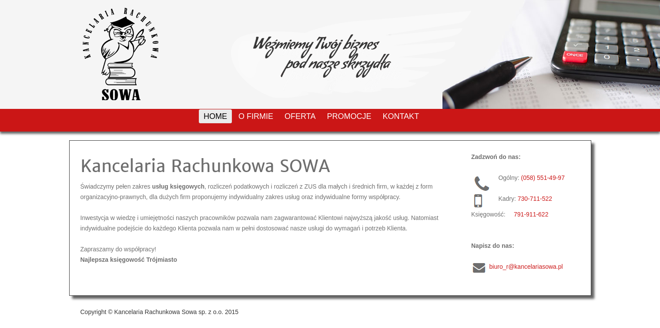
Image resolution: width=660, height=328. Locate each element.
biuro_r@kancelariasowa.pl (526, 266)
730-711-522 (535, 198)
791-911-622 (531, 214)
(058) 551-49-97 (543, 177)
